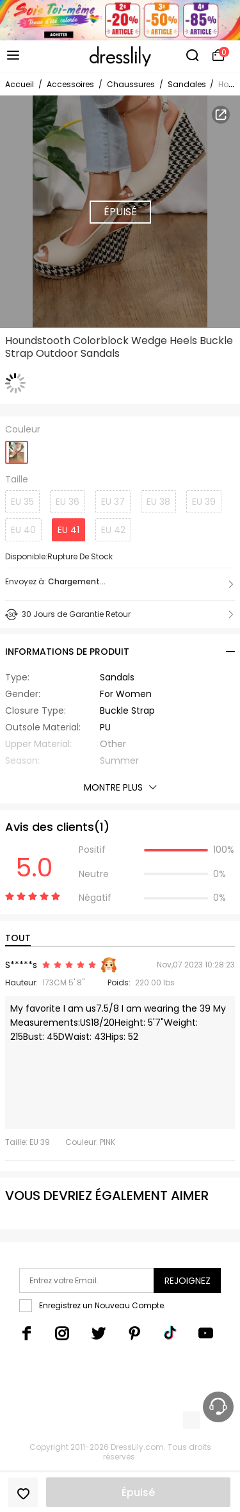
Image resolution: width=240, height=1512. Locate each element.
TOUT (18, 938)
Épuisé (138, 1492)
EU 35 (22, 501)
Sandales (188, 84)
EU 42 (113, 529)
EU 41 (68, 529)
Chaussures (131, 84)
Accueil (19, 84)
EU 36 (67, 501)
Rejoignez (187, 1280)
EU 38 (158, 501)
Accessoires (70, 84)
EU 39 (204, 501)
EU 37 (113, 501)
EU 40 (23, 529)
